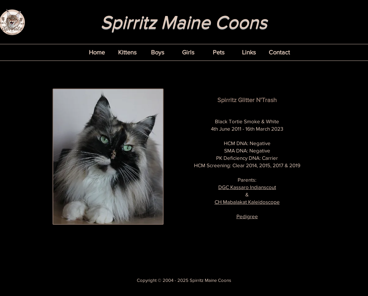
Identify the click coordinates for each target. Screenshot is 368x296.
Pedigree (247, 216)
